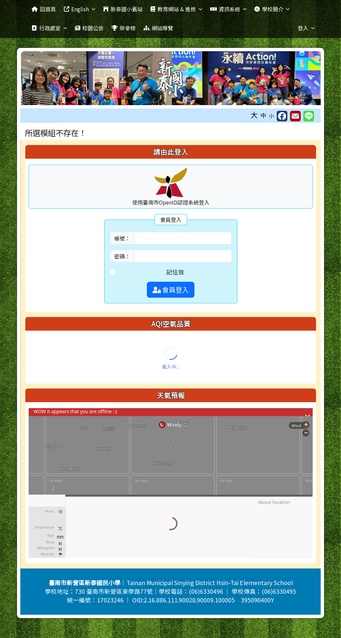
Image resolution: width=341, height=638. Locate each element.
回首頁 (44, 9)
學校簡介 (271, 9)
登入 (306, 28)
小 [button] (271, 115)
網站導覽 (158, 28)
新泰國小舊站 (123, 9)
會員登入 (171, 289)
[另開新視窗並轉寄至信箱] (295, 116)
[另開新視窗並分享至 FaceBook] (282, 116)
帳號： (122, 238)
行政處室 (49, 28)
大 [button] (254, 115)
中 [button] (263, 115)
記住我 (175, 272)
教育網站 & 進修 (176, 9)
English (79, 9)
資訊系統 (228, 9)
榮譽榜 (124, 28)
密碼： (122, 256)
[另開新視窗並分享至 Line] (308, 116)
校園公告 (89, 28)
